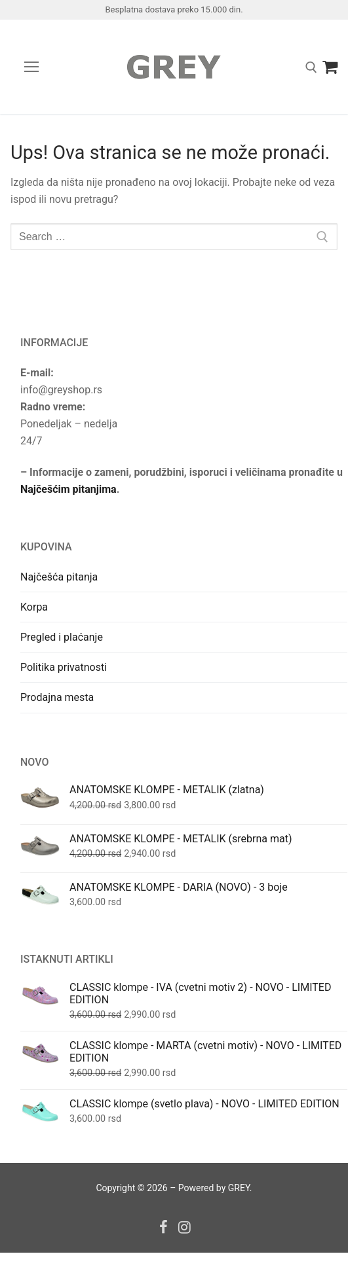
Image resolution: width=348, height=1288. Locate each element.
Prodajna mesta (57, 697)
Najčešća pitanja (59, 577)
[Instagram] (185, 1227)
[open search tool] (311, 67)
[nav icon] (31, 66)
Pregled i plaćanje (61, 637)
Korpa (34, 607)
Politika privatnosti (63, 667)
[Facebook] (163, 1227)
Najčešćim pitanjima (68, 489)
